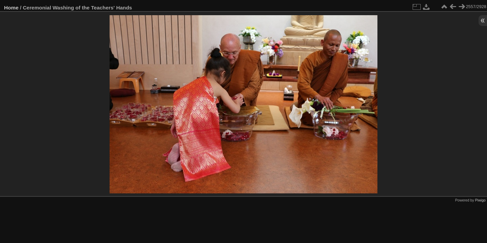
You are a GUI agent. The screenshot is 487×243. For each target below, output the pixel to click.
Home (11, 7)
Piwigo (480, 200)
